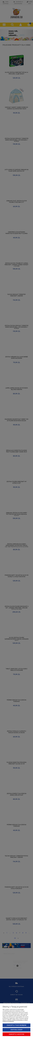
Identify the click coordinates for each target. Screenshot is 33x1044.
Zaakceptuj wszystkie (16, 1034)
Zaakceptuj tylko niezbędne (16, 1025)
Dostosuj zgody (16, 1030)
